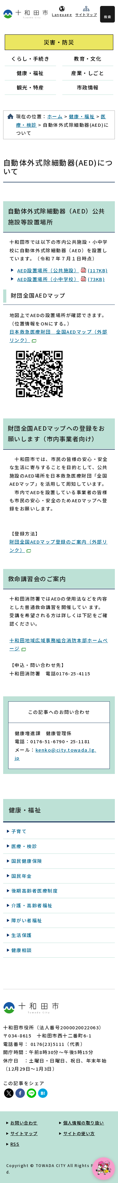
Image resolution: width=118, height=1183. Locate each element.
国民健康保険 (26, 861)
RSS (14, 1144)
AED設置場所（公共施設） (62, 270)
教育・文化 (87, 58)
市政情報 (88, 87)
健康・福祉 (30, 73)
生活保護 (21, 935)
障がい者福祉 (26, 920)
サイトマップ (86, 14)
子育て (19, 831)
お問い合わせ (24, 1123)
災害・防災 (59, 42)
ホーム (55, 116)
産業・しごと (87, 73)
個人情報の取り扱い (83, 1123)
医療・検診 (24, 846)
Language (62, 14)
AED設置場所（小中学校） (61, 279)
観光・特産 (30, 87)
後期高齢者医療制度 (34, 890)
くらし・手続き (30, 58)
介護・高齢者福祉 (32, 905)
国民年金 (21, 876)
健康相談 (21, 950)
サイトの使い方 (79, 1133)
